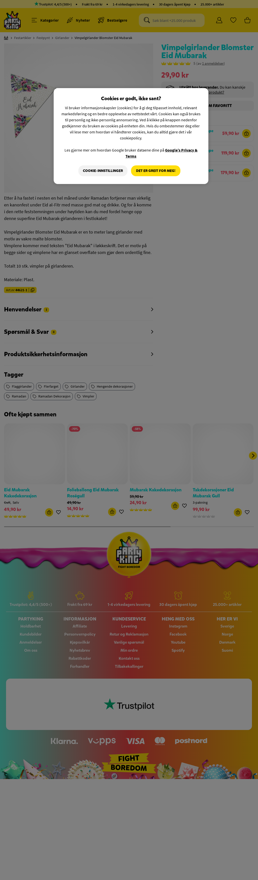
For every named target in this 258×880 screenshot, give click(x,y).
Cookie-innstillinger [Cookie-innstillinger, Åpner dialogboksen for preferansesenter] (103, 170)
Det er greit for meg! (155, 170)
